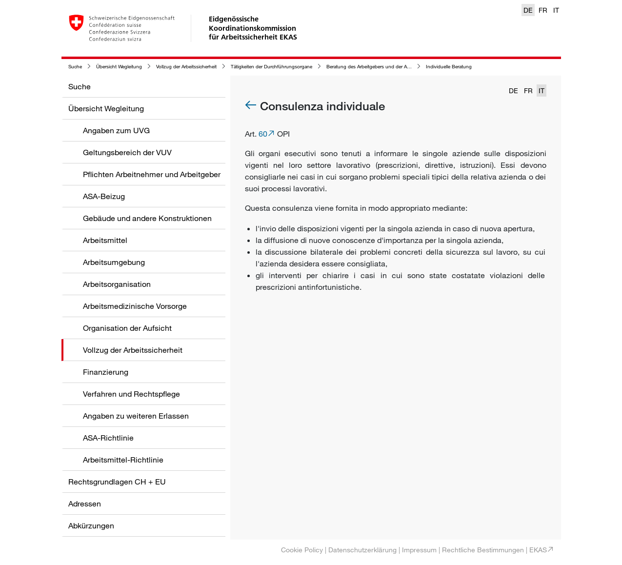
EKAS (538, 549)
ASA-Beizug (104, 196)
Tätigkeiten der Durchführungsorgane (271, 66)
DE (528, 10)
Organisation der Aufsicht (127, 328)
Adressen (84, 503)
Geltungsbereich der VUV (127, 152)
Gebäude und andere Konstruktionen (147, 218)
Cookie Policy (302, 549)
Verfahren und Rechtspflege (131, 394)
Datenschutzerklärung (362, 549)
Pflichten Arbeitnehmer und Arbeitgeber (152, 174)
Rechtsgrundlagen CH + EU (117, 481)
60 (263, 134)
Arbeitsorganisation (117, 284)
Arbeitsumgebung (114, 262)
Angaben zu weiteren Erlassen (136, 416)
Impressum (419, 549)
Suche (75, 66)
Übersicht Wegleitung (119, 66)
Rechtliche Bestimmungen (483, 549)
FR (543, 10)
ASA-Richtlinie (108, 438)
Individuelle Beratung (449, 66)
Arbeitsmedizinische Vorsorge (135, 306)
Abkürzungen (91, 525)
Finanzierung (105, 372)
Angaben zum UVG (116, 130)
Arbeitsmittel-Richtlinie (123, 459)
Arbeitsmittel (105, 240)
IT (556, 10)
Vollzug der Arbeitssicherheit (186, 66)
